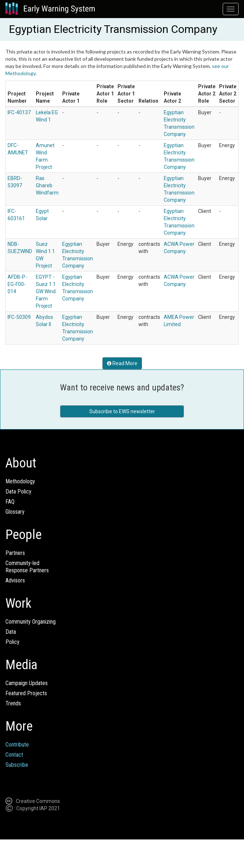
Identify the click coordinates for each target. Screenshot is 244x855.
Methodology (20, 481)
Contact (14, 754)
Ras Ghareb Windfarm (47, 185)
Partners (15, 553)
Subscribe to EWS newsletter (122, 411)
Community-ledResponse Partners (27, 567)
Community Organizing (30, 621)
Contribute (17, 744)
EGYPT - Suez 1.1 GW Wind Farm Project (46, 291)
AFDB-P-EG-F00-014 (17, 284)
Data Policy (18, 491)
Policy (12, 641)
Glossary (15, 511)
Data (10, 631)
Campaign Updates (26, 683)
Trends (13, 703)
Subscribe (16, 764)
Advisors (15, 580)
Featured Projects (26, 693)
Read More (122, 363)
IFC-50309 (19, 317)
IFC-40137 (19, 112)
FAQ (9, 501)
